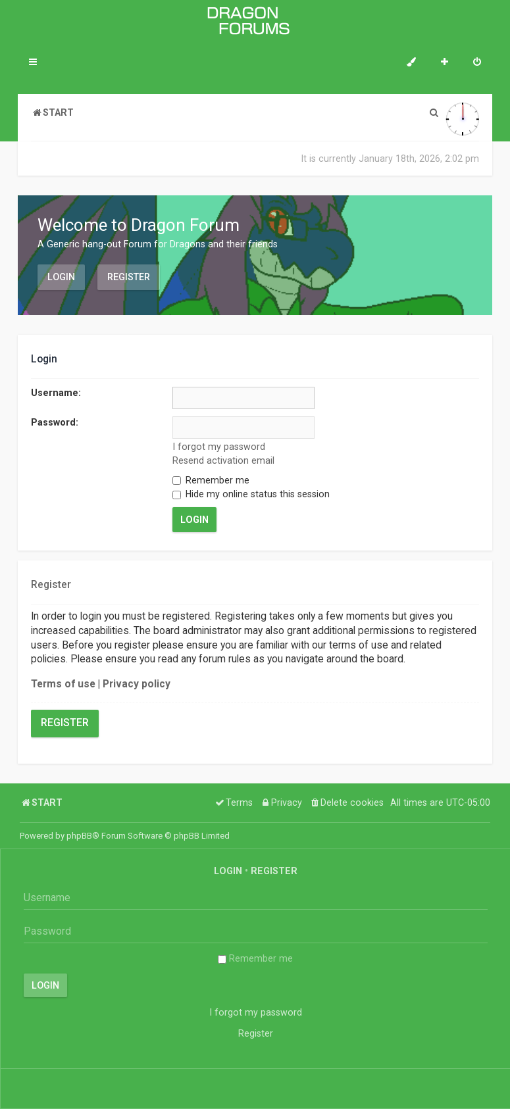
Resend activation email (223, 460)
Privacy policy (136, 684)
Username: (56, 392)
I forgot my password (218, 446)
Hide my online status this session (251, 494)
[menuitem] (477, 63)
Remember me (210, 480)
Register (128, 277)
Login (61, 277)
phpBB (79, 836)
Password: (54, 422)
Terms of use (63, 684)
